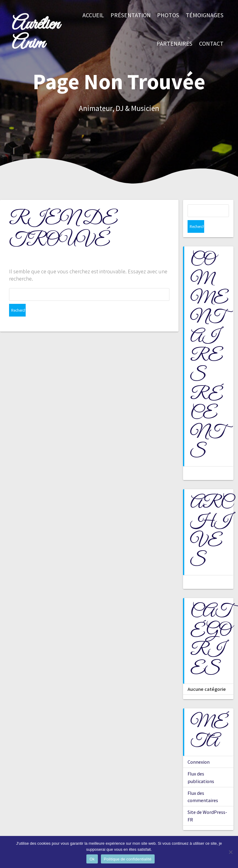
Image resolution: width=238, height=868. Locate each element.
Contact (211, 43)
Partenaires (174, 43)
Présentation (131, 15)
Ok (92, 859)
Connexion (199, 749)
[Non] (230, 852)
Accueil (93, 15)
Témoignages (205, 15)
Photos (168, 15)
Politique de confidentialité (128, 859)
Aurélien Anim (36, 34)
